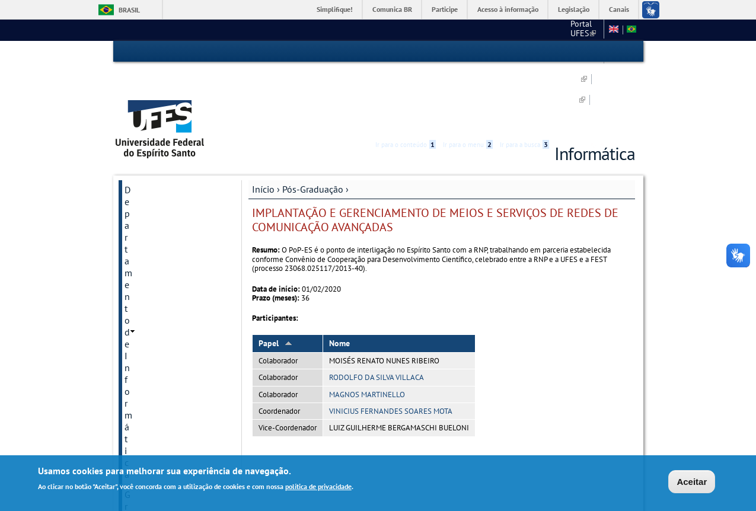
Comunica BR (392, 9)
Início (263, 123)
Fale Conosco (151, 376)
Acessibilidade (564, 52)
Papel (275, 277)
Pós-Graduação (312, 123)
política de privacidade (318, 486)
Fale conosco (576, 29)
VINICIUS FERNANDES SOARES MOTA (390, 345)
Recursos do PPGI (157, 316)
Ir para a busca (524, 51)
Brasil (129, 9)
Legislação (573, 9)
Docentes (142, 255)
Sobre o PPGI (149, 195)
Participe (445, 9)
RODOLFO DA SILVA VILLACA (376, 311)
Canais (619, 9)
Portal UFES (432, 29)
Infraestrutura (151, 336)
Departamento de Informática (159, 129)
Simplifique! (335, 9)
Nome (339, 277)
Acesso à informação (507, 9)
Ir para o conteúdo (405, 51)
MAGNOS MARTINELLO (367, 327)
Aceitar (692, 482)
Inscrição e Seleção (160, 215)
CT (513, 29)
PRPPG (481, 29)
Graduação (146, 155)
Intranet (141, 356)
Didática (140, 235)
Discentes (143, 275)
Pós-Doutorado (153, 295)
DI (537, 29)
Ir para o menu (468, 51)
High (578, 52)
